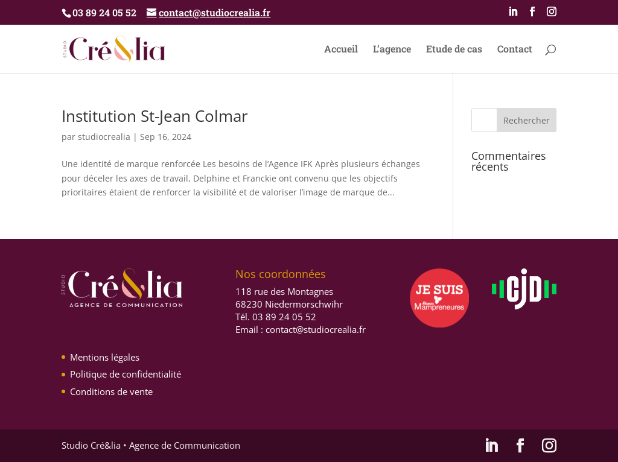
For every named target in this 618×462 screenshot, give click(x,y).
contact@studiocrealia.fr (316, 329)
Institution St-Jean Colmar (155, 116)
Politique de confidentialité (125, 374)
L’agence (392, 50)
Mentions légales (104, 357)
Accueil (341, 50)
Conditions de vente (111, 391)
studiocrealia (104, 136)
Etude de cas (454, 50)
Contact (514, 50)
